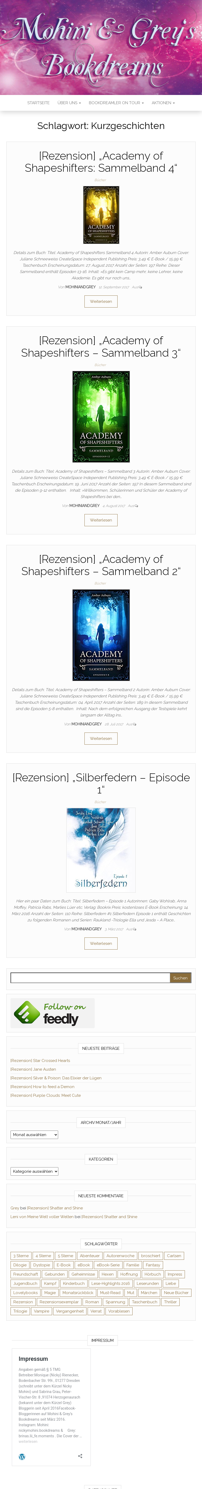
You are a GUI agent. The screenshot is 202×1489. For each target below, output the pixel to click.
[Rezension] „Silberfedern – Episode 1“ (101, 783)
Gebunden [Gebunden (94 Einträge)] (55, 1274)
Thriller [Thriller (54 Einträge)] (170, 1302)
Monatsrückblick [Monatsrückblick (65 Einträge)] (78, 1292)
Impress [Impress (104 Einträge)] (175, 1274)
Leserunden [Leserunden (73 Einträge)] (148, 1283)
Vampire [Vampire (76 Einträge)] (41, 1311)
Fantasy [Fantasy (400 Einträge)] (153, 1265)
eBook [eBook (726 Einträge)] (84, 1265)
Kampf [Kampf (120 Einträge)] (50, 1283)
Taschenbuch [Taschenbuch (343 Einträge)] (144, 1302)
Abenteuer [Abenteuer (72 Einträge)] (90, 1255)
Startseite (38, 102)
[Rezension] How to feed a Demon (42, 1086)
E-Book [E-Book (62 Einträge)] (64, 1265)
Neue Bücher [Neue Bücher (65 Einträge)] (176, 1292)
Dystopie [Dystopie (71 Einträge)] (41, 1265)
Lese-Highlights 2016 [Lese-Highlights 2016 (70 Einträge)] (111, 1283)
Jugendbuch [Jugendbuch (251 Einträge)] (25, 1283)
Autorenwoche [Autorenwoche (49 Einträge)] (120, 1255)
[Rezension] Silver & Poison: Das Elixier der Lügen (56, 1078)
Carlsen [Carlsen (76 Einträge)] (174, 1255)
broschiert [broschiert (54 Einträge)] (150, 1255)
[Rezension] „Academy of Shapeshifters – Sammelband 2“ (101, 565)
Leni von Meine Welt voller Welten (42, 1216)
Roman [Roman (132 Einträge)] (92, 1302)
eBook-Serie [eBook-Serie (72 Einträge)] (108, 1265)
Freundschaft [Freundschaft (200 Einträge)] (25, 1274)
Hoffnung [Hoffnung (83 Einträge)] (129, 1274)
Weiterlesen (101, 301)
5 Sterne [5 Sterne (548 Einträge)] (65, 1255)
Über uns (69, 102)
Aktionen (163, 102)
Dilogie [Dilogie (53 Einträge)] (20, 1265)
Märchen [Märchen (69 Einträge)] (149, 1292)
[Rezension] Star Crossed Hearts (40, 1060)
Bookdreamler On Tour (116, 102)
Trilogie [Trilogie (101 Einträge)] (20, 1311)
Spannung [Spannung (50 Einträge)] (115, 1302)
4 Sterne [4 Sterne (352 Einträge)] (43, 1255)
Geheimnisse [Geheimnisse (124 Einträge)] (83, 1274)
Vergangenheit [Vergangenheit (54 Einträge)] (70, 1311)
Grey (15, 1208)
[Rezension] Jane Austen (33, 1069)
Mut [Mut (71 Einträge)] (130, 1292)
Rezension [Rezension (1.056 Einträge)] (23, 1302)
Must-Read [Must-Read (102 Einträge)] (110, 1292)
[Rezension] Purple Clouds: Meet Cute (46, 1095)
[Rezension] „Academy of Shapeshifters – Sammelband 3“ (101, 346)
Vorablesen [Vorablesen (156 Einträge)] (119, 1311)
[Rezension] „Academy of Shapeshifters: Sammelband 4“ (101, 161)
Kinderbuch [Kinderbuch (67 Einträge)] (74, 1283)
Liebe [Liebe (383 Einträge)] (171, 1283)
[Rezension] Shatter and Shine (55, 1208)
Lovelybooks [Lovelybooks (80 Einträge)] (25, 1292)
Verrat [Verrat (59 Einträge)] (96, 1311)
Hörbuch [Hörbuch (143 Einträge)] (153, 1274)
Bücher (100, 180)
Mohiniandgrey (81, 287)
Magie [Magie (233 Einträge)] (50, 1292)
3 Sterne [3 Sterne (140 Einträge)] (21, 1255)
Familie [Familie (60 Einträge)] (133, 1265)
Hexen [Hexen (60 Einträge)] (108, 1274)
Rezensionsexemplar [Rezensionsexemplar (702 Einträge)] (59, 1302)
